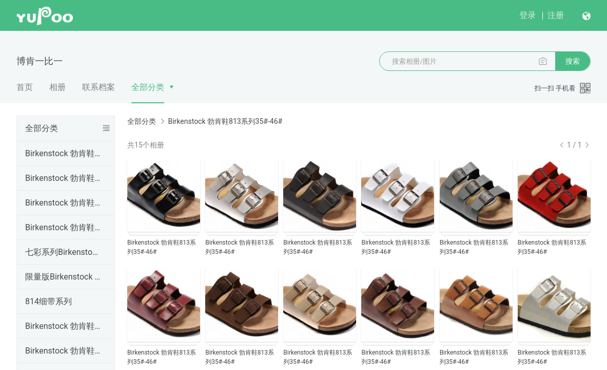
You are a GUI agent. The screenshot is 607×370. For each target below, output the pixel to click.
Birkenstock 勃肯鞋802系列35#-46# (63, 178)
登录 (527, 15)
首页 (24, 87)
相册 (57, 87)
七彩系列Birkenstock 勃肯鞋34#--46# (63, 252)
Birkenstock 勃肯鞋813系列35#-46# (225, 121)
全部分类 (147, 87)
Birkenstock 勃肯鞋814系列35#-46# (63, 326)
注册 (555, 15)
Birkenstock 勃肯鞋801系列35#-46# (63, 153)
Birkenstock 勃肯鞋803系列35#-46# (63, 203)
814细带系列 (48, 301)
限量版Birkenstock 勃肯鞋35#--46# (63, 277)
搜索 (572, 61)
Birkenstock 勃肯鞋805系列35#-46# (63, 351)
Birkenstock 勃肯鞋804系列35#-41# (63, 227)
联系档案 (98, 87)
